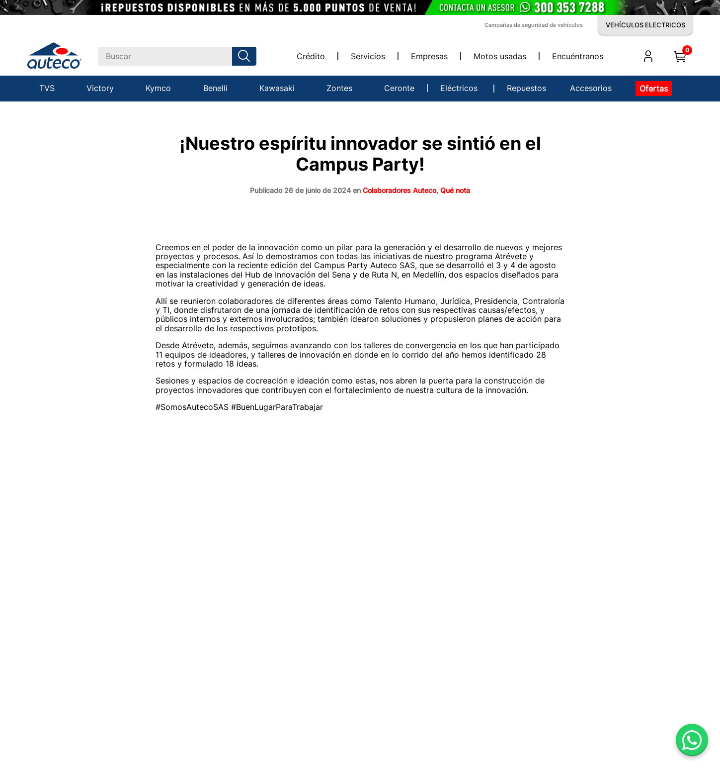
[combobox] (177, 56)
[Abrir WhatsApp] (692, 740)
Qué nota (455, 190)
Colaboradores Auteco (399, 190)
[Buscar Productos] (246, 56)
